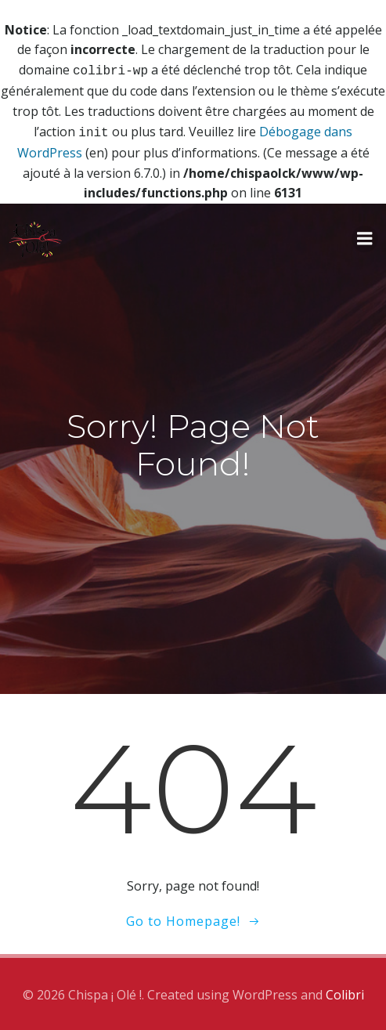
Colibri (345, 991)
